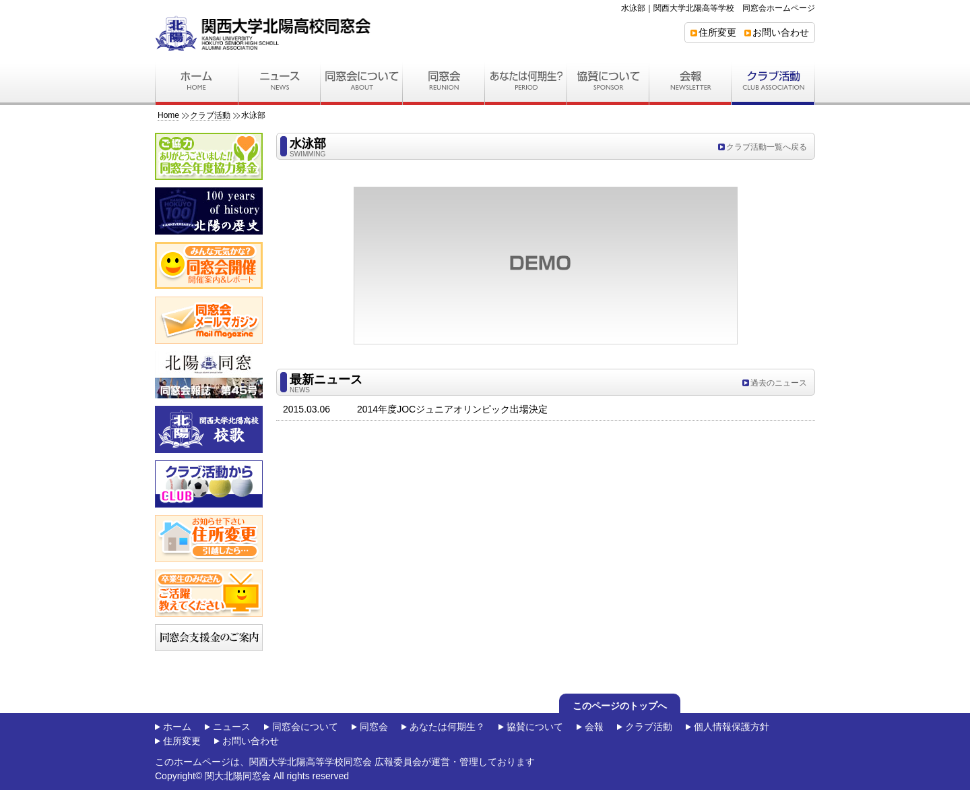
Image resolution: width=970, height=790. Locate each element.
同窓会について (305, 726)
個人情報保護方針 (731, 726)
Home (168, 115)
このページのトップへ (620, 705)
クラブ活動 (210, 115)
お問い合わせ (780, 32)
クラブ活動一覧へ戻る (766, 147)
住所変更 (717, 32)
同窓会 (374, 726)
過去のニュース (778, 383)
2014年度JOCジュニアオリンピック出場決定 (452, 409)
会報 (594, 726)
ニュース (232, 726)
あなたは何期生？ (447, 726)
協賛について (535, 726)
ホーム (177, 726)
